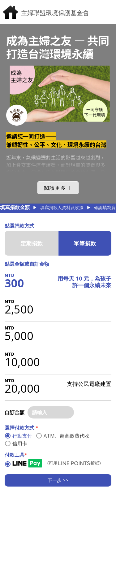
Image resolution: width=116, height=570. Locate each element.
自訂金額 (14, 412)
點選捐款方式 (19, 225)
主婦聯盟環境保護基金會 (55, 13)
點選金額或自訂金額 (27, 264)
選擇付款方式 (21, 427)
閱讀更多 (55, 187)
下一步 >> (58, 480)
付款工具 (16, 454)
